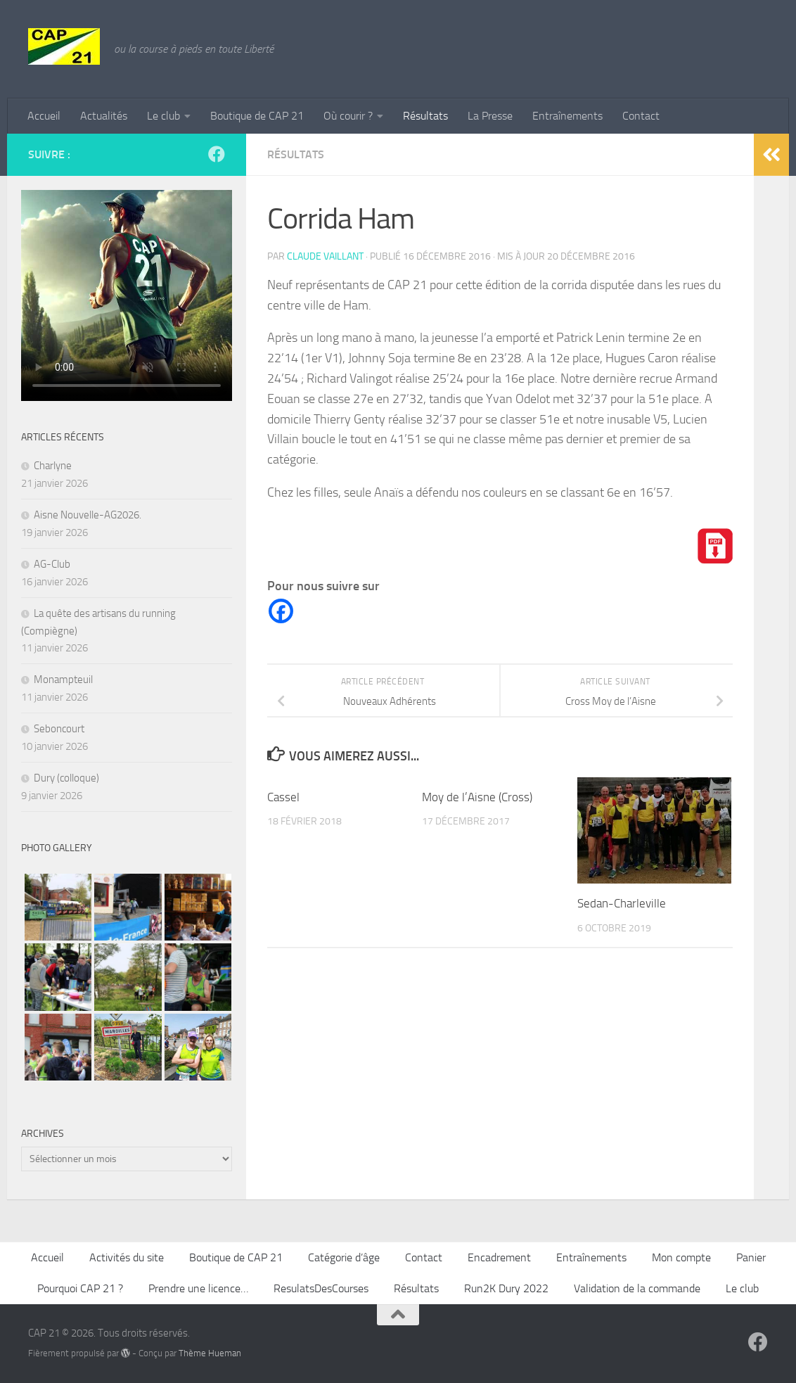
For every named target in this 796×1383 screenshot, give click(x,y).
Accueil (43, 115)
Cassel (283, 797)
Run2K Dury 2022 (506, 1288)
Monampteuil (63, 679)
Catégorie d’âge (344, 1257)
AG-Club (52, 564)
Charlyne (53, 465)
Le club (163, 115)
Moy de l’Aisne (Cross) (477, 797)
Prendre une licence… (198, 1288)
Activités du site (126, 1257)
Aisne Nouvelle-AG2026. (87, 515)
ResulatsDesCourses (321, 1288)
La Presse (490, 115)
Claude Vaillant (325, 256)
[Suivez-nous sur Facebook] (216, 154)
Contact (641, 115)
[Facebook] (281, 611)
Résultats (425, 115)
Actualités (103, 115)
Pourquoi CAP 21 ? (80, 1288)
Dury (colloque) (66, 778)
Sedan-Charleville (621, 903)
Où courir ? (348, 115)
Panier (751, 1257)
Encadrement (499, 1257)
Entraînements (567, 115)
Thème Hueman (210, 1353)
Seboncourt (59, 728)
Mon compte (681, 1257)
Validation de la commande (637, 1288)
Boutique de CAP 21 (257, 115)
